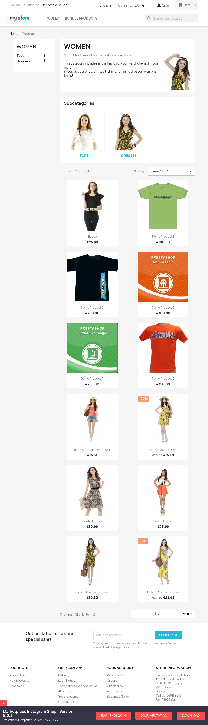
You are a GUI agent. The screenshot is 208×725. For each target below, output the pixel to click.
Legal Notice (66, 680)
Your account (120, 668)
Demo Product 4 (92, 379)
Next (188, 614)
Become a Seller (54, 5)
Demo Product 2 (92, 307)
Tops (20, 56)
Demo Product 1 (163, 236)
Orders (112, 680)
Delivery (63, 675)
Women (53, 18)
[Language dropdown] (107, 5)
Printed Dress (92, 521)
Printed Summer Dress (92, 592)
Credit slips (115, 686)
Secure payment (69, 696)
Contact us (66, 702)
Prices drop (18, 675)
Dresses (23, 61)
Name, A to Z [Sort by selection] (172, 171)
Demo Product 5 (163, 379)
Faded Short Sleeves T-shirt (92, 450)
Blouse (92, 236)
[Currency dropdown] (141, 5)
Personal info (116, 675)
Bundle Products (81, 18)
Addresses (114, 691)
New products (19, 680)
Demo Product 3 (163, 307)
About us (64, 691)
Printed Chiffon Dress (163, 450)
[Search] (171, 18)
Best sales (17, 686)
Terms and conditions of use (78, 686)
